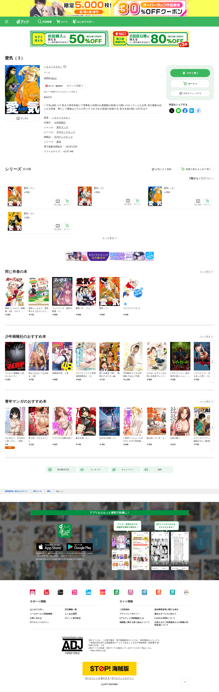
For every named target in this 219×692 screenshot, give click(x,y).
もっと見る (205, 272)
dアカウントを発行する (97, 678)
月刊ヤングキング (65, 132)
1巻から (194, 178)
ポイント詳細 (74, 85)
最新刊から (207, 178)
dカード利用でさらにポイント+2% (59, 92)
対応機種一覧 (71, 609)
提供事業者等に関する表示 (166, 609)
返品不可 (48, 97)
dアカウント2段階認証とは (132, 618)
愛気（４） (29, 213)
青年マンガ (62, 127)
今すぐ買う (192, 73)
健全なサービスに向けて (165, 614)
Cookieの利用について (164, 618)
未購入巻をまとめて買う (198, 169)
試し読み (25, 118)
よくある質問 (71, 614)
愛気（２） (99, 188)
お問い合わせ (36, 618)
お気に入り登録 (163, 169)
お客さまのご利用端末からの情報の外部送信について (171, 623)
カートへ (192, 83)
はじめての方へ (37, 609)
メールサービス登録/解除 (41, 614)
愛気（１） (29, 188)
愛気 (58, 141)
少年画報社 (60, 122)
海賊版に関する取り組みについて (134, 622)
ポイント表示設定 (73, 618)
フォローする (64, 66)
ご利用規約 (125, 609)
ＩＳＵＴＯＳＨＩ (53, 66)
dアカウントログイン (39, 622)
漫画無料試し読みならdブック (16, 491)
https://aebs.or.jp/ (98, 650)
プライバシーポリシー (129, 614)
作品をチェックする (192, 93)
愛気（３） (170, 188)
